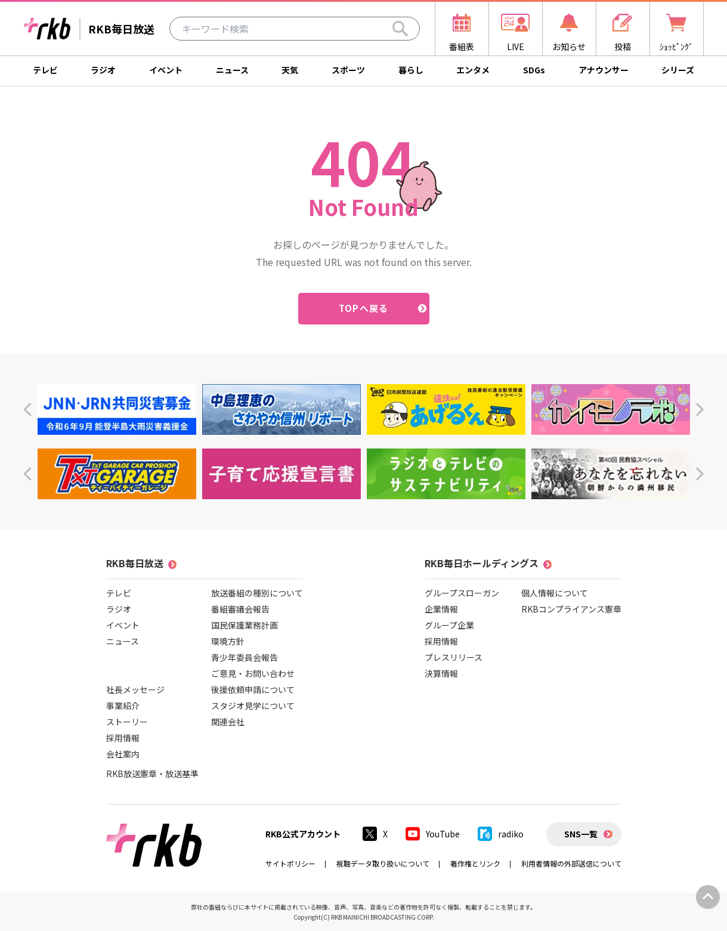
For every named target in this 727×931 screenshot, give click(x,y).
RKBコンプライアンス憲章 (571, 609)
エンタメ (473, 70)
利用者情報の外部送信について (571, 863)
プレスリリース (453, 657)
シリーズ (677, 70)
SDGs (534, 70)
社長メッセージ (135, 689)
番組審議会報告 (240, 609)
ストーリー (127, 722)
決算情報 (441, 673)
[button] (27, 409)
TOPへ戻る (363, 308)
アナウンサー (603, 70)
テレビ (45, 70)
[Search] (400, 28)
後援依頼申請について (253, 689)
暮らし (410, 70)
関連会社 (228, 722)
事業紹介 (123, 706)
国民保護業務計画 (244, 625)
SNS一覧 (581, 834)
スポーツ (348, 70)
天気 (289, 70)
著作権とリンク (475, 863)
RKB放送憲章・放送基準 (152, 774)
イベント (165, 70)
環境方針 (228, 641)
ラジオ (103, 70)
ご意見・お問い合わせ (253, 673)
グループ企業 (449, 625)
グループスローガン (462, 593)
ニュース (232, 70)
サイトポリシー (290, 863)
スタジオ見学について (253, 706)
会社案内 (123, 754)
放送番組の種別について (257, 593)
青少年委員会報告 (244, 657)
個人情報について (554, 593)
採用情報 (123, 738)
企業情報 (441, 609)
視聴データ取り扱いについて (382, 863)
